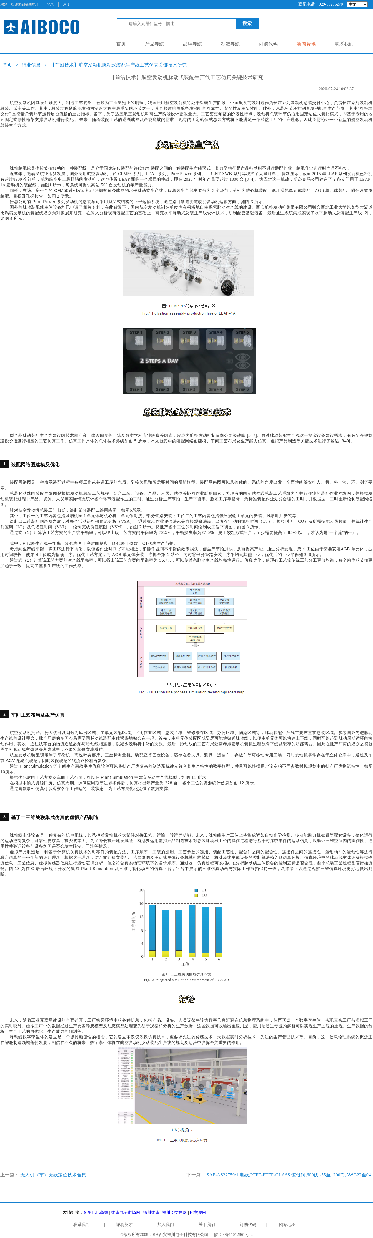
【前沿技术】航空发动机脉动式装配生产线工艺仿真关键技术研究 (118, 64)
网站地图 (287, 1224)
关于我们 (207, 1224)
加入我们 (165, 1224)
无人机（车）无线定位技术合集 (53, 1174)
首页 (121, 43)
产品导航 (154, 43)
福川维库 (151, 1212)
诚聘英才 (124, 1224)
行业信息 (31, 64)
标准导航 (230, 43)
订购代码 (268, 43)
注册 (66, 4)
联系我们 (344, 43)
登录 (50, 4)
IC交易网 (198, 1212)
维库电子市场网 (125, 1212)
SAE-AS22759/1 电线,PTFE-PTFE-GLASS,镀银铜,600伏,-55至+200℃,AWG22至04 (289, 1174)
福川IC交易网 (174, 1212)
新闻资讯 (306, 43)
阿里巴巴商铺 (96, 1212)
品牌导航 (192, 43)
